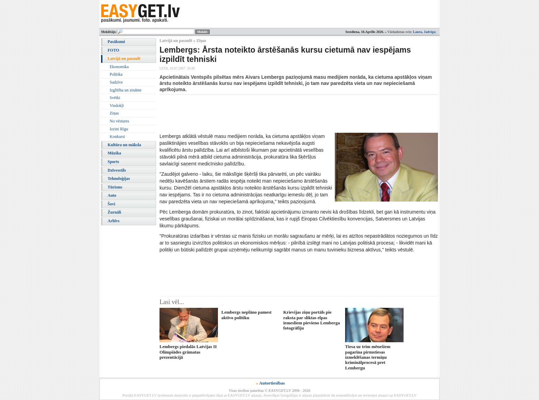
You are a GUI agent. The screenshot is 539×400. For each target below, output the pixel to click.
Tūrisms (115, 187)
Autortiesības (272, 383)
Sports (113, 161)
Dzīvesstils (117, 170)
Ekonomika (119, 66)
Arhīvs (114, 220)
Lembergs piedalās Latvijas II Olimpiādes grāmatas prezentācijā (188, 352)
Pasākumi (116, 41)
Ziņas (114, 113)
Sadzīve (116, 82)
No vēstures (119, 121)
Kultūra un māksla (124, 144)
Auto (112, 195)
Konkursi (117, 136)
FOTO (113, 50)
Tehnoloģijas (119, 178)
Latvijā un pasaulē (124, 58)
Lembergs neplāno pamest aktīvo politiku (246, 315)
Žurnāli (114, 212)
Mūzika (114, 153)
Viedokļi (117, 105)
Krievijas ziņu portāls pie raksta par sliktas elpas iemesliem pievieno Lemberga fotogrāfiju (311, 320)
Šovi (111, 204)
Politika (116, 74)
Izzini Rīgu (119, 129)
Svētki (115, 97)
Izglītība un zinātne (126, 90)
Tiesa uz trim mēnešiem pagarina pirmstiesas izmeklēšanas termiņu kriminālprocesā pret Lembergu (367, 357)
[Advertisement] (285, 113)
